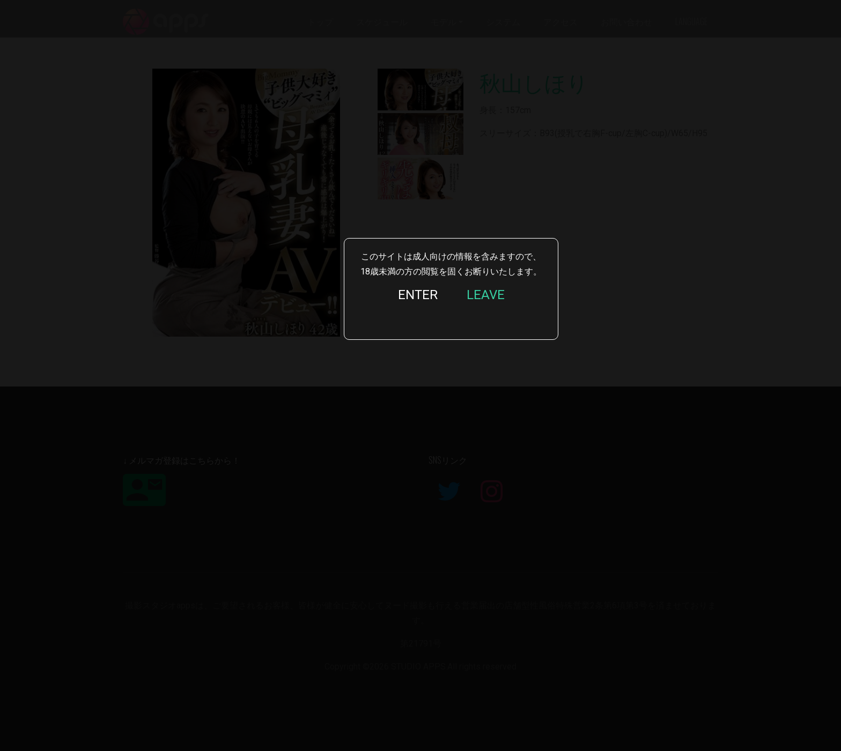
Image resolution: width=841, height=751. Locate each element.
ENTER (418, 294)
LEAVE (486, 294)
